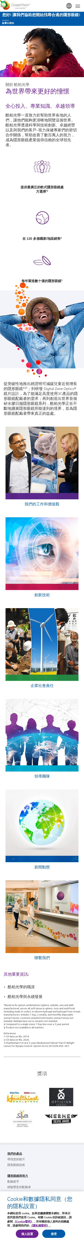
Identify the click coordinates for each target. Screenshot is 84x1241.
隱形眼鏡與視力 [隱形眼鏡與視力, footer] (17, 1175)
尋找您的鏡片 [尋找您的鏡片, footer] (16, 1159)
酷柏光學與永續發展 (25, 996)
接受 (54, 1233)
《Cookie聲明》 (23, 1221)
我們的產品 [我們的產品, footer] (14, 1153)
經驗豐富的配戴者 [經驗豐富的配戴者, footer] (19, 1187)
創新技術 (42, 594)
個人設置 (27, 1233)
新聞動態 (42, 866)
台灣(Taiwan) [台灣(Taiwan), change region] (69, 6)
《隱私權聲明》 (39, 1225)
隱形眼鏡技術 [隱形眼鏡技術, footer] (16, 1164)
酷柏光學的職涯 (21, 987)
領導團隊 (42, 776)
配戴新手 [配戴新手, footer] (13, 1181)
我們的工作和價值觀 (42, 503)
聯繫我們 (42, 957)
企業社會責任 (42, 685)
